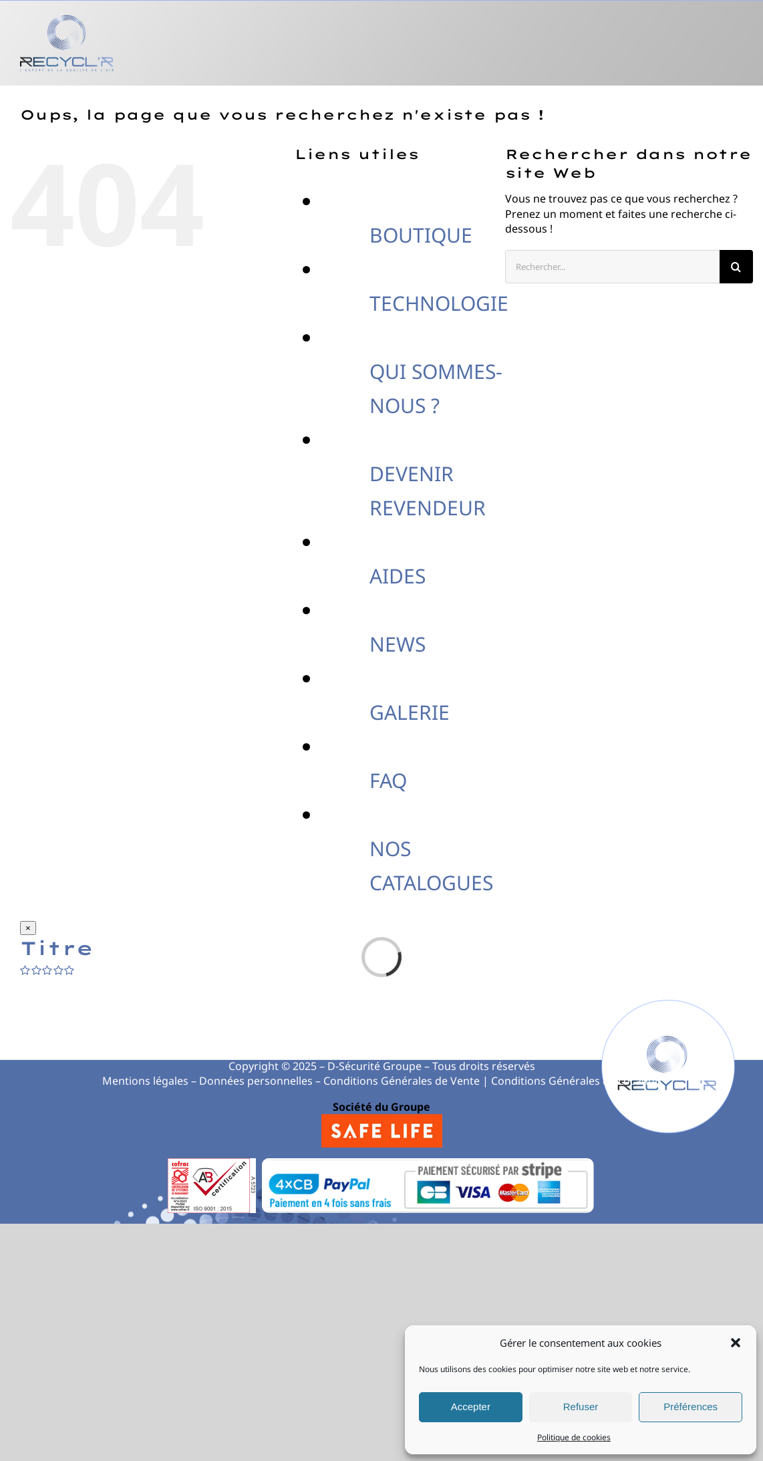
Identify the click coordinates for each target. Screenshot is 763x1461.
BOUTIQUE (420, 235)
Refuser (581, 1406)
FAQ (388, 780)
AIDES (397, 575)
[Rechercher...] (612, 266)
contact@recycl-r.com (515, 1040)
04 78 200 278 (250, 1040)
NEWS (397, 644)
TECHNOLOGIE (438, 303)
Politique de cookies (574, 1437)
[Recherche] (736, 266)
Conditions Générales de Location (576, 1080)
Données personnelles (256, 1080)
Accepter (470, 1406)
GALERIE (409, 712)
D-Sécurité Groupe (374, 1066)
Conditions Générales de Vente (401, 1080)
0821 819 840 (389, 1040)
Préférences (690, 1406)
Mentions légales (145, 1080)
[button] (735, 1342)
